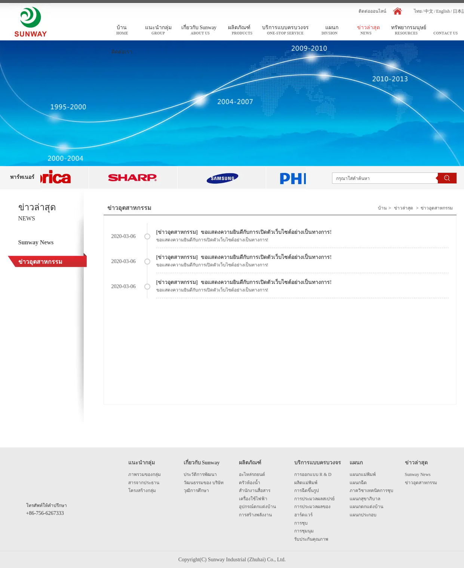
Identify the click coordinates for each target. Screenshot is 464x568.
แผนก (356, 462)
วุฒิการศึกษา (196, 490)
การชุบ (301, 523)
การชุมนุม (304, 531)
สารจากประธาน (143, 482)
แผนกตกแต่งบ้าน (366, 506)
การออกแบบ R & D (313, 474)
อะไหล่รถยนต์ (252, 474)
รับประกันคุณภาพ (311, 539)
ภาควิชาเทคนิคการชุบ (371, 490)
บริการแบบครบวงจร (317, 462)
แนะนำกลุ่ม (141, 462)
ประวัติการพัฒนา (200, 474)
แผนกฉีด (358, 482)
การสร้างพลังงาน (255, 514)
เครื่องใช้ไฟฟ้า (253, 498)
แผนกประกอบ (363, 514)
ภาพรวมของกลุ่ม (144, 474)
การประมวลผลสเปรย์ (314, 498)
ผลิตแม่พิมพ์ (305, 482)
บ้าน (382, 208)
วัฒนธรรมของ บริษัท (204, 482)
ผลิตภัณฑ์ (250, 462)
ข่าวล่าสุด (403, 208)
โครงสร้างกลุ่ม (142, 490)
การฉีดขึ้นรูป (306, 490)
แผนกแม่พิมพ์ (363, 474)
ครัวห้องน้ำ (249, 482)
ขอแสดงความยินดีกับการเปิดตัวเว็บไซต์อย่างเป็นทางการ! (266, 232)
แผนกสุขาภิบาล (365, 498)
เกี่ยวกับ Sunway (202, 462)
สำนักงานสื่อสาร (254, 490)
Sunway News (418, 474)
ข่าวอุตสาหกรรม (437, 208)
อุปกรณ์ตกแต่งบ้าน (257, 506)
